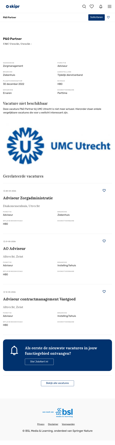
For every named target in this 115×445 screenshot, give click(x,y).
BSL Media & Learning (39, 431)
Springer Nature (82, 431)
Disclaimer (53, 424)
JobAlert (100, 6)
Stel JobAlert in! (39, 361)
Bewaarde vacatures (92, 6)
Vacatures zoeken (84, 6)
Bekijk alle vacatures (57, 383)
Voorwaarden (68, 424)
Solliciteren (96, 17)
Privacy (40, 424)
